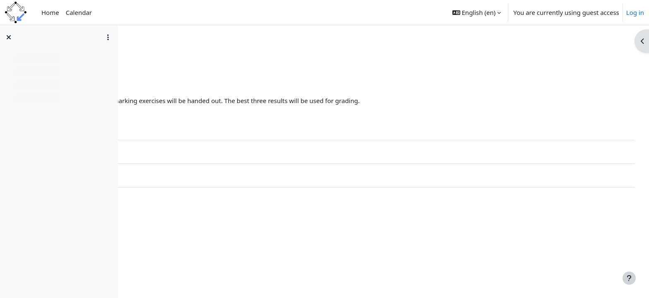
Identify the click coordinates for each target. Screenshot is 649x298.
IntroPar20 (150, 52)
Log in (635, 12)
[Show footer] (629, 278)
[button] (476, 12)
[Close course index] (8, 37)
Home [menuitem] (50, 12)
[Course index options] (108, 37)
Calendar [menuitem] (79, 12)
